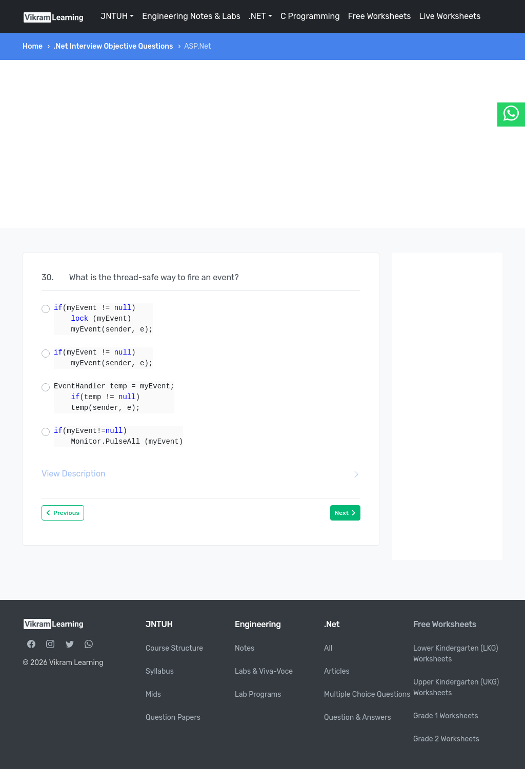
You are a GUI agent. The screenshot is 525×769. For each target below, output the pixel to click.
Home (33, 46)
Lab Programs (258, 694)
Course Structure (174, 648)
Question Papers (173, 717)
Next (345, 512)
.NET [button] (257, 16)
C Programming (310, 16)
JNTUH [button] (114, 16)
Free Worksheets (379, 16)
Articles (337, 671)
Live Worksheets (449, 16)
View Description (201, 474)
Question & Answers (357, 717)
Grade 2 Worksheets (446, 739)
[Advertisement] (262, 144)
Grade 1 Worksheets (445, 716)
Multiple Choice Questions (367, 694)
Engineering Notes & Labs (191, 16)
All (328, 648)
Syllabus (160, 671)
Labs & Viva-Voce (264, 671)
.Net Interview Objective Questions (113, 46)
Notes (244, 648)
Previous (62, 512)
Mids (153, 694)
